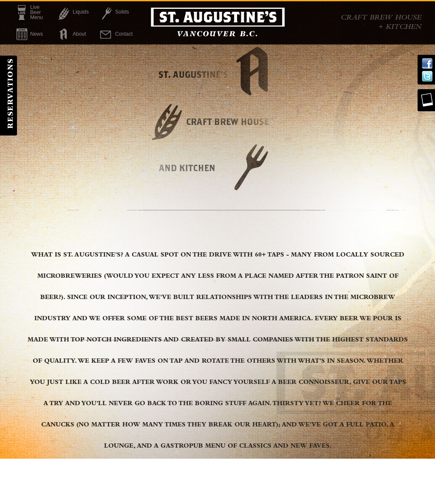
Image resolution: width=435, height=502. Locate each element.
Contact (124, 34)
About (79, 34)
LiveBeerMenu (36, 12)
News (36, 34)
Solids (122, 12)
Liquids (81, 12)
